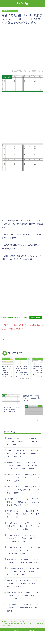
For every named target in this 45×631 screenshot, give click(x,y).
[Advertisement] (22, 46)
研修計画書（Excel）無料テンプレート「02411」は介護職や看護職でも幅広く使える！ (23, 607)
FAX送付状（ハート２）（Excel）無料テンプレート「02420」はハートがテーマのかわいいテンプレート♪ (23, 501)
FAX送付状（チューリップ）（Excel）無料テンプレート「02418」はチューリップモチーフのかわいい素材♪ (23, 525)
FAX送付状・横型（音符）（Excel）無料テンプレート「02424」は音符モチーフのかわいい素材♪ (23, 453)
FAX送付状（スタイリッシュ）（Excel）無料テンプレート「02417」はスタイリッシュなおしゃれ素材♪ (23, 538)
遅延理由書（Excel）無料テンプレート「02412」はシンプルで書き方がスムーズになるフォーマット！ (23, 595)
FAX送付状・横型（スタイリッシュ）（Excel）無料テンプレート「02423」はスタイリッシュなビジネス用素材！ (24, 465)
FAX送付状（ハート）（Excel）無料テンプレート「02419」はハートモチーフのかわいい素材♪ (23, 513)
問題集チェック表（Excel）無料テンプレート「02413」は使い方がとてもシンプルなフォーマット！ (24, 583)
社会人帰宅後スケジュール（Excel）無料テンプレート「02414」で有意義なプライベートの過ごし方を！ (24, 571)
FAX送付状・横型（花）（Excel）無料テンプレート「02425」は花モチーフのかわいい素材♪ (23, 441)
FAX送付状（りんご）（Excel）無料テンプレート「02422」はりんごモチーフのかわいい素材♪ (23, 477)
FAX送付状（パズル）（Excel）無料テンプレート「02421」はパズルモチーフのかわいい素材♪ (23, 489)
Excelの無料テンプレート (10, 11)
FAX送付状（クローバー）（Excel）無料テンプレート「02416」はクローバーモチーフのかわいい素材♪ (23, 550)
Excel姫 (22, 3)
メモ (5, 339)
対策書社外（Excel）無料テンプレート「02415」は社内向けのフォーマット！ (23, 560)
